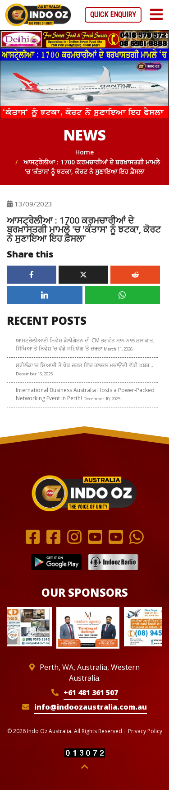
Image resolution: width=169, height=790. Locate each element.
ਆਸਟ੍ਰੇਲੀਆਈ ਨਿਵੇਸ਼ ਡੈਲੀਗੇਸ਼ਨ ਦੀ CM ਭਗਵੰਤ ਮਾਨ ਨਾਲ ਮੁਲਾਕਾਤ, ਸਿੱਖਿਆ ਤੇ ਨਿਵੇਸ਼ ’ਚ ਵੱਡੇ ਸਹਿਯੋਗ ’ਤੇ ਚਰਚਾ (85, 344)
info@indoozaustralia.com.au (90, 707)
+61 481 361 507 (91, 692)
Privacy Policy (145, 731)
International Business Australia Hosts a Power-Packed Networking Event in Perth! (85, 394)
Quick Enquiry (113, 14)
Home (84, 152)
